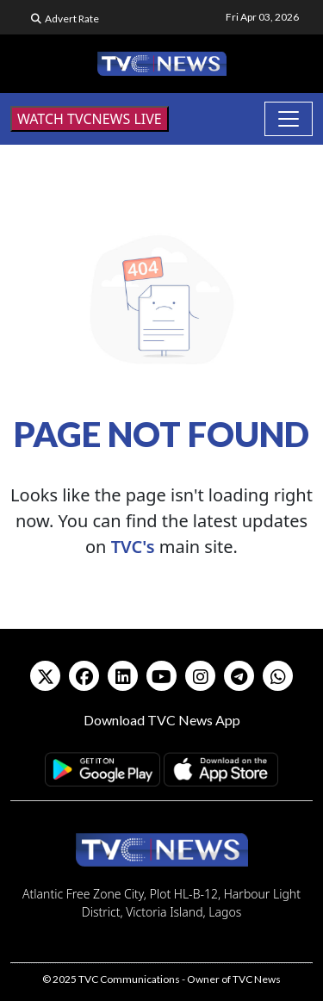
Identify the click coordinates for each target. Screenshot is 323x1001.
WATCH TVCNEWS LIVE (89, 118)
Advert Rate (72, 18)
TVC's (133, 546)
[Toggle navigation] (288, 119)
